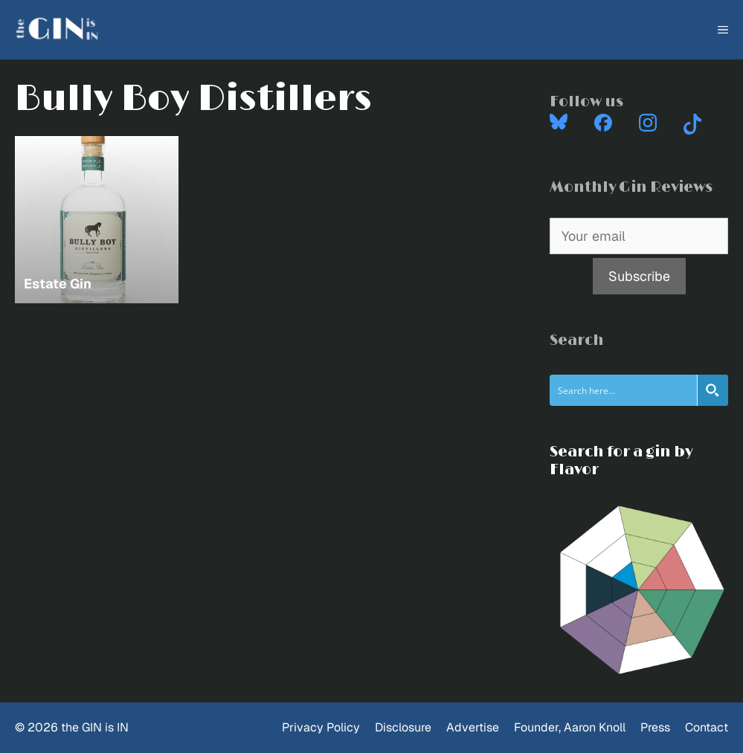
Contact (706, 727)
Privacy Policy (321, 727)
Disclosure (403, 727)
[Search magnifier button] (712, 390)
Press (655, 727)
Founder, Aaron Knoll (569, 727)
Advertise (472, 727)
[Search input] (624, 390)
